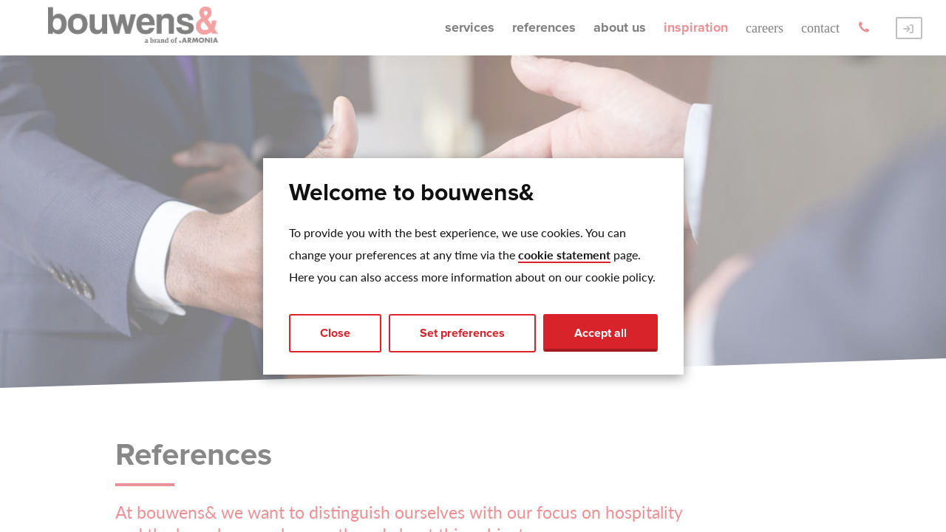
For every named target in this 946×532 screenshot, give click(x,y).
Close (335, 333)
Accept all (600, 333)
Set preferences (462, 333)
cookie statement (564, 255)
